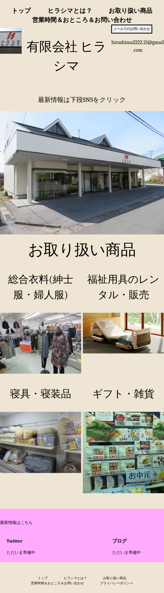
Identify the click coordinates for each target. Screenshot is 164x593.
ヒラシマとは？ (70, 10)
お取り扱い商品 (130, 10)
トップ (21, 10)
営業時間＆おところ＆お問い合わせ (82, 20)
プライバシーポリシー (116, 583)
